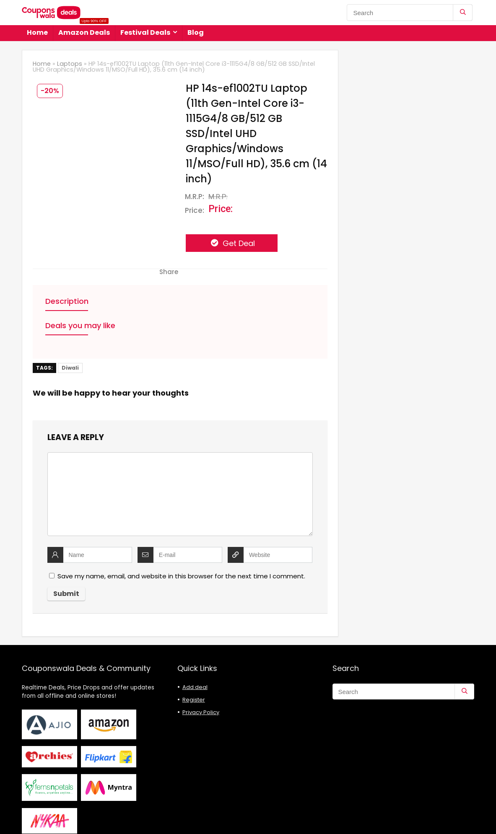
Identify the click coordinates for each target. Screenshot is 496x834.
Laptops (69, 64)
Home (37, 32)
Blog (195, 32)
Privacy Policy (200, 712)
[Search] (463, 12)
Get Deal (238, 243)
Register (193, 700)
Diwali (70, 367)
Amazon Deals (84, 31)
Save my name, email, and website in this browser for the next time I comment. (181, 576)
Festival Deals (145, 32)
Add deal (195, 687)
